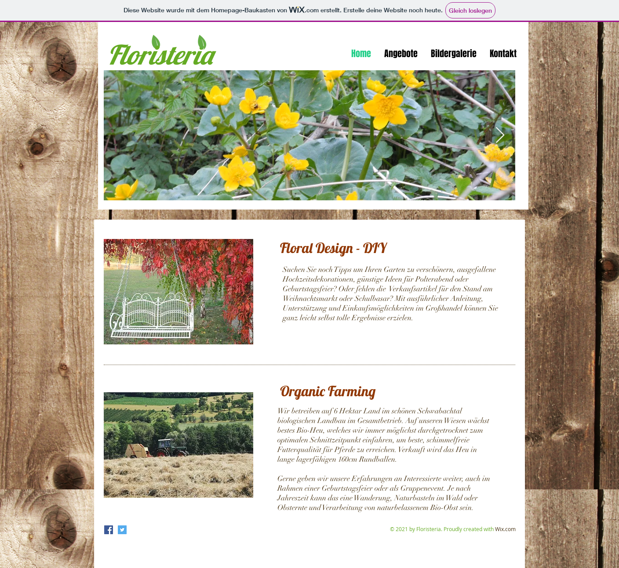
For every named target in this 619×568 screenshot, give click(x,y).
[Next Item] (500, 135)
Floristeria (159, 54)
